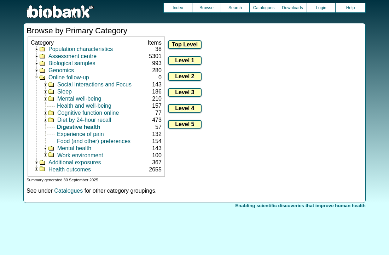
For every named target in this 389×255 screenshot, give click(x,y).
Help (350, 7)
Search (235, 7)
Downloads (292, 7)
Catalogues (264, 7)
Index (178, 7)
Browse (206, 7)
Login (321, 7)
